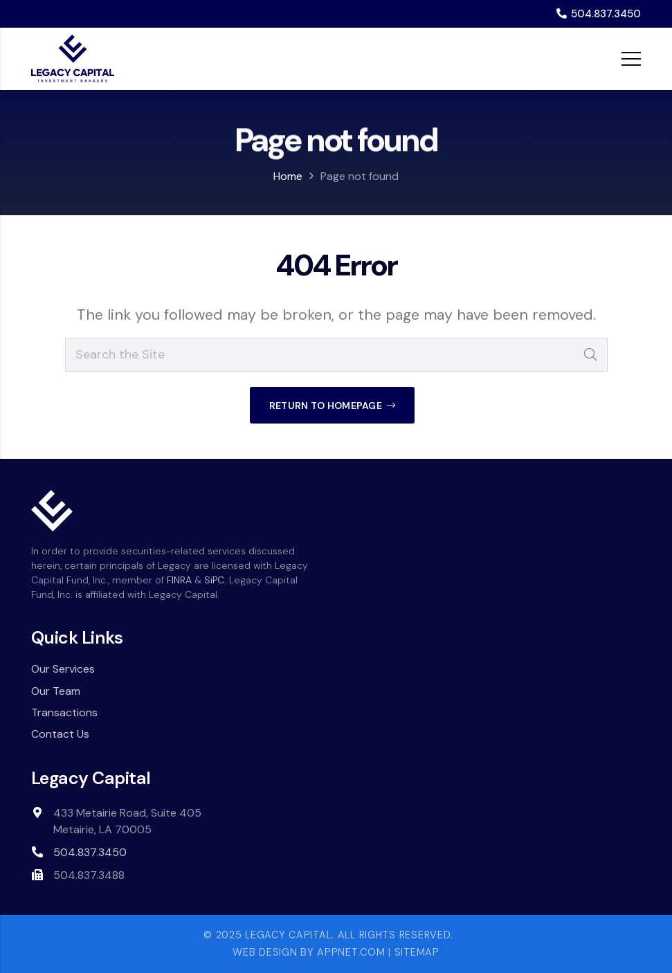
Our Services (63, 669)
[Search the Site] (336, 354)
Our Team (55, 691)
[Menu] (631, 59)
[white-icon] (52, 510)
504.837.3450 (90, 852)
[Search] (590, 354)
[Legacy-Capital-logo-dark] (72, 59)
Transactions (64, 712)
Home (287, 176)
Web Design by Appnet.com (309, 952)
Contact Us (60, 734)
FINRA (179, 580)
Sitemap (416, 952)
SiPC (214, 580)
